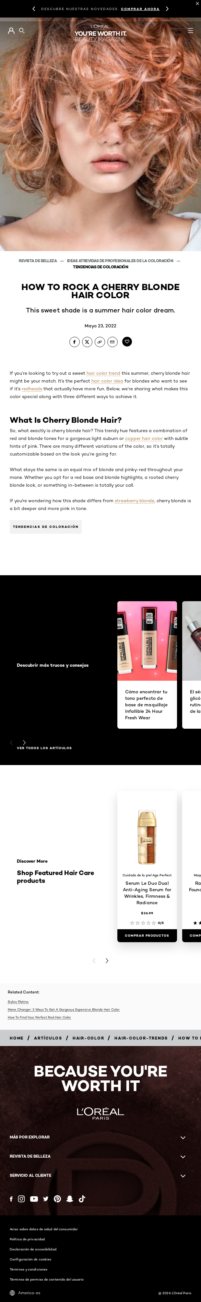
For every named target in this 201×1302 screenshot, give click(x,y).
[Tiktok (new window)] (82, 1198)
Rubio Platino (18, 1002)
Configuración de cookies (30, 1259)
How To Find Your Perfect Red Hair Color (39, 1017)
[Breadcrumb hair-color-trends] (141, 1038)
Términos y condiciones (28, 1269)
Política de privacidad (27, 1239)
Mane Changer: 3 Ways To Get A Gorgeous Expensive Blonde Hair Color (64, 1009)
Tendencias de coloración (45, 527)
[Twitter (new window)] (46, 1198)
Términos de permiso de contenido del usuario (47, 1279)
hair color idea (107, 380)
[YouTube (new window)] (34, 1199)
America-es (25, 1293)
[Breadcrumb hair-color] (88, 1038)
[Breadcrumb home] (17, 1038)
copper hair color (144, 438)
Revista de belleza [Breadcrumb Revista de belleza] (38, 260)
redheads (32, 388)
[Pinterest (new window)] (57, 1198)
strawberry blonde (134, 500)
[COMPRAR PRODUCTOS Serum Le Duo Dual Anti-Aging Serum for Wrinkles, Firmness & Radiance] (147, 935)
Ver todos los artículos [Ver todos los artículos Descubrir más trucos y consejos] (44, 748)
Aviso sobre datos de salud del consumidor (44, 1229)
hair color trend (103, 373)
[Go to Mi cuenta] (11, 31)
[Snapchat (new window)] (69, 1198)
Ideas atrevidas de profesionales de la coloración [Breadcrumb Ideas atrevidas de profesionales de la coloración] (120, 260)
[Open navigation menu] (190, 30)
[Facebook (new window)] (11, 1199)
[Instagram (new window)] (21, 1198)
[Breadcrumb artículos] (48, 1038)
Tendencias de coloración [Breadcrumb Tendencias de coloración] (100, 266)
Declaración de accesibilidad (33, 1249)
